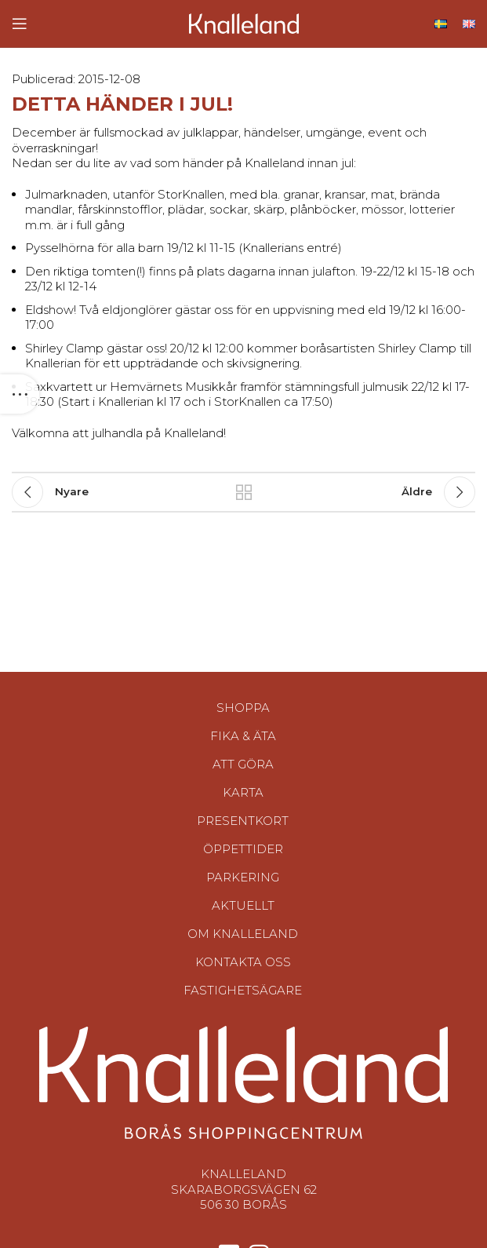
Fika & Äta (243, 735)
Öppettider (243, 848)
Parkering (242, 877)
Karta (243, 792)
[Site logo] (244, 22)
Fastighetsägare (243, 990)
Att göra (243, 764)
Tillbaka (243, 492)
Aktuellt (243, 905)
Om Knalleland (242, 933)
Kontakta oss (243, 961)
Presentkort (243, 820)
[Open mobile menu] (19, 23)
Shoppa (243, 707)
